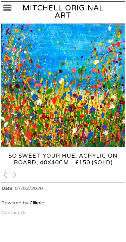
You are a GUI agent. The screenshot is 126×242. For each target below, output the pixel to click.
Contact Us (14, 212)
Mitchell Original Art (63, 12)
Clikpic (37, 203)
